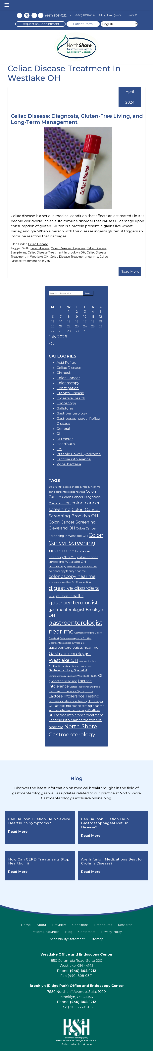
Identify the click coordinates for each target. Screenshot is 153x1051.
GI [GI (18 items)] (100, 675)
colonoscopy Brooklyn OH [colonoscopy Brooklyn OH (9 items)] (82, 566)
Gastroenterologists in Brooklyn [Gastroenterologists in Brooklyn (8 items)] (75, 638)
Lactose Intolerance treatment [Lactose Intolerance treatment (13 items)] (78, 715)
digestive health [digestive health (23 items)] (66, 595)
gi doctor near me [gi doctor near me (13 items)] (63, 681)
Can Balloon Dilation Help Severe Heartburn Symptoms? (39, 821)
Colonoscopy (68, 383)
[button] (6, 5)
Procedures (103, 925)
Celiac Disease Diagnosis (68, 248)
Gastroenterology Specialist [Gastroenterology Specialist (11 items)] (68, 670)
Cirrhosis (64, 373)
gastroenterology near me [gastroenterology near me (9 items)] (77, 666)
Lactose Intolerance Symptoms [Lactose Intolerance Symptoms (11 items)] (71, 691)
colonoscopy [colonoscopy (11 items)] (57, 566)
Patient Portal (83, 24)
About (41, 925)
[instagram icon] (34, 15)
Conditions (80, 925)
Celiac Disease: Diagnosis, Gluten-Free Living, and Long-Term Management (77, 119)
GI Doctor (65, 439)
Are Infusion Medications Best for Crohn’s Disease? (112, 861)
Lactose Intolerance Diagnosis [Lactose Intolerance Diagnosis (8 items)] (85, 687)
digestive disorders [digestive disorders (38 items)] (74, 588)
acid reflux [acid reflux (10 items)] (55, 486)
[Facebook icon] (19, 15)
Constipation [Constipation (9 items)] (83, 582)
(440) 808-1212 (56, 15)
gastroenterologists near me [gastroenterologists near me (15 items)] (73, 647)
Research (125, 925)
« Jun (52, 343)
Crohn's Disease (70, 393)
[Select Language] (119, 24)
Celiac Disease (38, 244)
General (63, 429)
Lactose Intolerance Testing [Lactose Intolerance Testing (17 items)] (74, 696)
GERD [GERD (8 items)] (94, 676)
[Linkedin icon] (40, 15)
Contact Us (86, 932)
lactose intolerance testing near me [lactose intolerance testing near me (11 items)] (79, 706)
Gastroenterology (72, 413)
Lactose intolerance (74, 459)
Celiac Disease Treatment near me (74, 256)
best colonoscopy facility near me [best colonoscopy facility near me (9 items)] (81, 486)
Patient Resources (45, 932)
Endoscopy (66, 403)
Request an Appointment (40, 24)
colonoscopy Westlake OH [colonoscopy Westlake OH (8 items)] (62, 582)
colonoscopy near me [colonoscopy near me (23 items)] (72, 576)
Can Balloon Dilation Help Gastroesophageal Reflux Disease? (105, 823)
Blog (77, 778)
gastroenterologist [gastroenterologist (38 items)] (73, 602)
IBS (59, 449)
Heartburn (66, 444)
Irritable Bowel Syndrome (79, 454)
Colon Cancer (68, 378)
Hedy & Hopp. (84, 1043)
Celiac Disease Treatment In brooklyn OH (56, 252)
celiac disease (39, 248)
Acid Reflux (66, 362)
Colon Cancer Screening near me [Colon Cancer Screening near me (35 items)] (76, 543)
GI (58, 434)
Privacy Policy (111, 932)
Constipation (68, 388)
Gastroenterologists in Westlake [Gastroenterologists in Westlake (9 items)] (66, 642)
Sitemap (97, 939)
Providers (59, 925)
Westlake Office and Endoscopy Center (76, 954)
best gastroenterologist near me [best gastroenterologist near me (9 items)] (67, 491)
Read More (130, 271)
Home (26, 925)
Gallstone (65, 408)
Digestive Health (71, 398)
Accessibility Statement (67, 939)
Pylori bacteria (69, 464)
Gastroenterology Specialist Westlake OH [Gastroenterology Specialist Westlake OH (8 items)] (69, 676)
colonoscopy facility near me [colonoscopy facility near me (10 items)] (67, 571)
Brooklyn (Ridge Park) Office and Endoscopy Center (76, 986)
